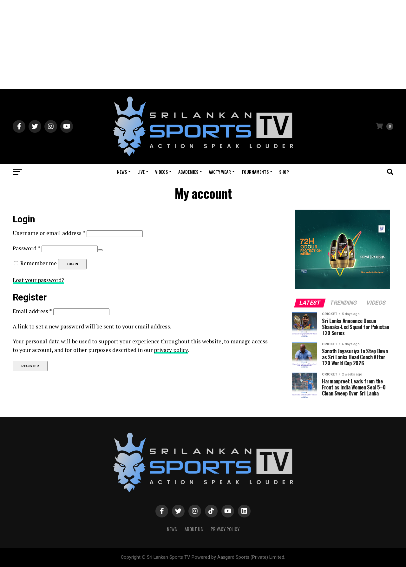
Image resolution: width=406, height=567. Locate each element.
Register (30, 366)
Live (141, 171)
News (122, 171)
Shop (284, 171)
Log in (72, 264)
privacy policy (171, 349)
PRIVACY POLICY (225, 529)
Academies (188, 171)
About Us (194, 529)
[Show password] (100, 250)
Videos (161, 171)
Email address (32, 311)
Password (26, 248)
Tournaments (255, 171)
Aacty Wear (220, 171)
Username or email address (49, 233)
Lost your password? (38, 280)
